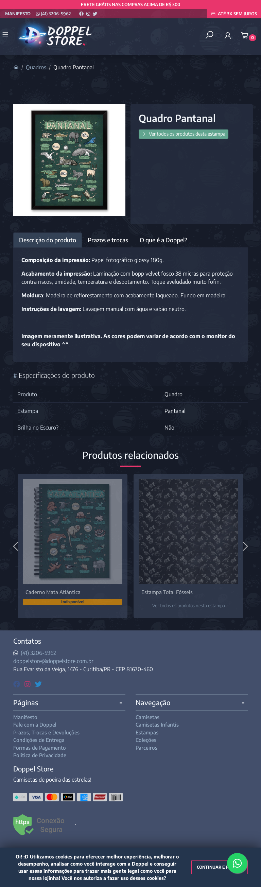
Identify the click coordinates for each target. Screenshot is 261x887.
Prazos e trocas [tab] (108, 240)
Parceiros (146, 748)
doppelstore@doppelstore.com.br (53, 661)
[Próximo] (244, 546)
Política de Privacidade (39, 755)
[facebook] (17, 683)
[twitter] (38, 683)
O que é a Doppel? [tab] (163, 240)
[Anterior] (16, 546)
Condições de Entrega (39, 740)
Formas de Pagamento (39, 748)
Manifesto (18, 13)
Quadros (36, 67)
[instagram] (28, 683)
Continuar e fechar (219, 867)
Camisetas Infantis (157, 724)
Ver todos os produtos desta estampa (183, 134)
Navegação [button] (153, 702)
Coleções (146, 740)
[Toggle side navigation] (6, 35)
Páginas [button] (25, 702)
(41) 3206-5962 (53, 13)
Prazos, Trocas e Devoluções (46, 732)
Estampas (147, 732)
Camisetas (147, 717)
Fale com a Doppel (34, 724)
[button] (228, 35)
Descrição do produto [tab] (47, 240)
